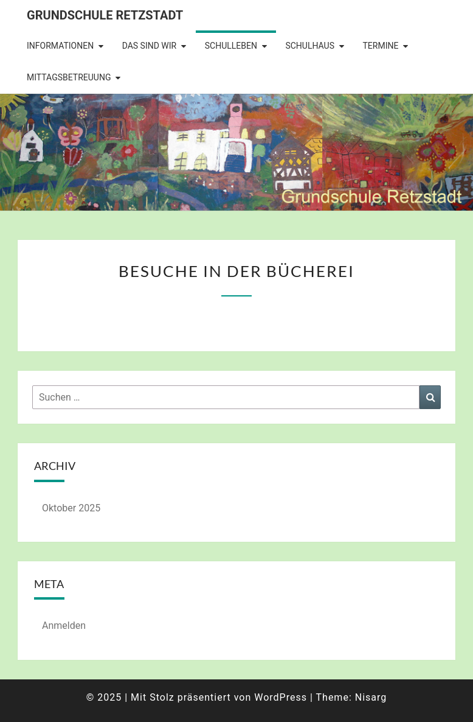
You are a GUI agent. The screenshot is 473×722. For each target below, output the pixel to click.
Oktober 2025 (71, 508)
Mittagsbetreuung (69, 77)
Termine (380, 46)
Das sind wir (149, 46)
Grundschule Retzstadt (105, 15)
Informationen (60, 46)
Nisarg (371, 697)
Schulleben (231, 46)
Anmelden (64, 625)
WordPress (280, 697)
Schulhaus (309, 46)
